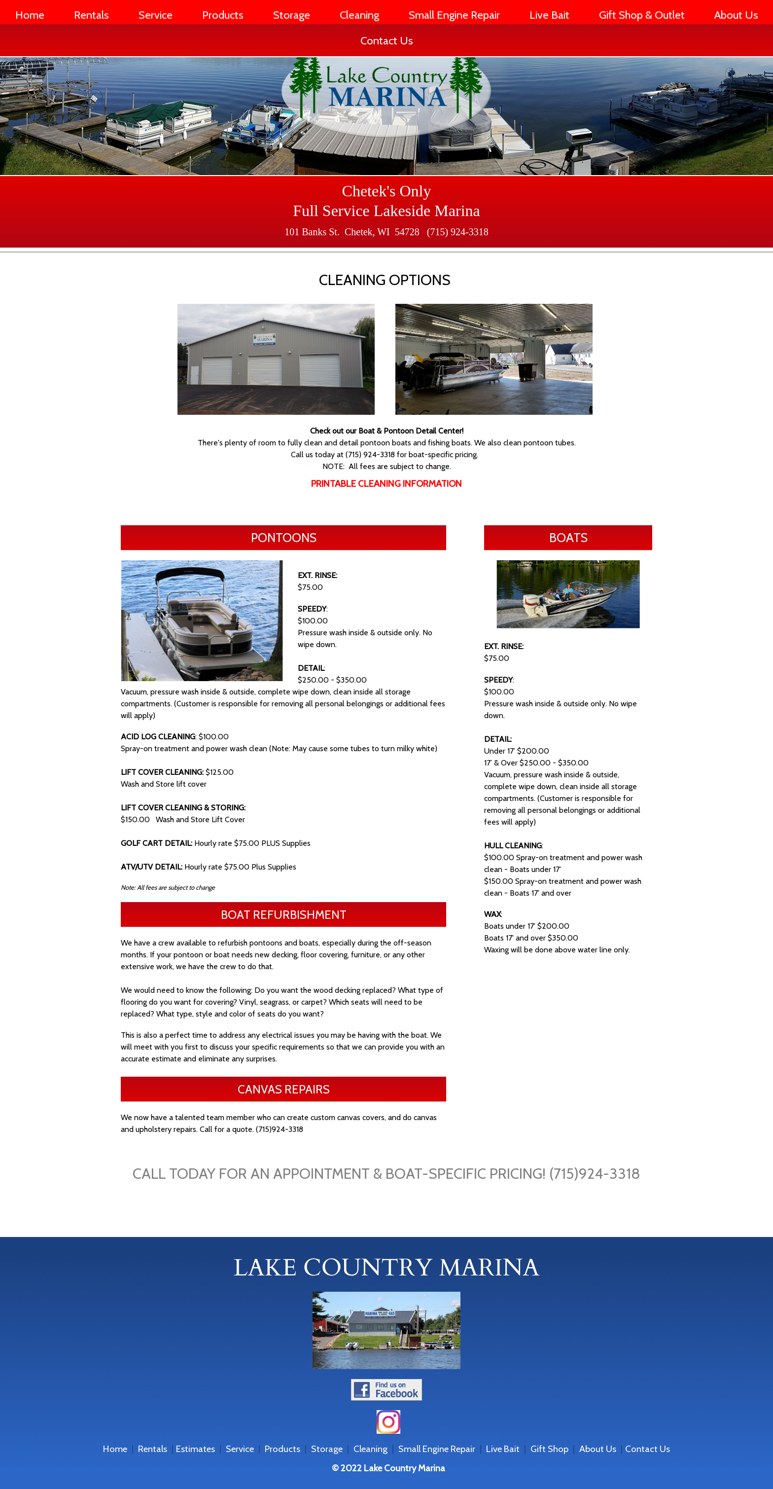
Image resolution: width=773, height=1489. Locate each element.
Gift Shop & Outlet (642, 15)
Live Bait (549, 15)
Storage (291, 15)
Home (29, 15)
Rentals (91, 15)
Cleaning (359, 15)
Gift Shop (549, 1448)
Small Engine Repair (454, 15)
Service (156, 15)
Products (223, 15)
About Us (736, 15)
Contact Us (386, 40)
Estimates (195, 1448)
